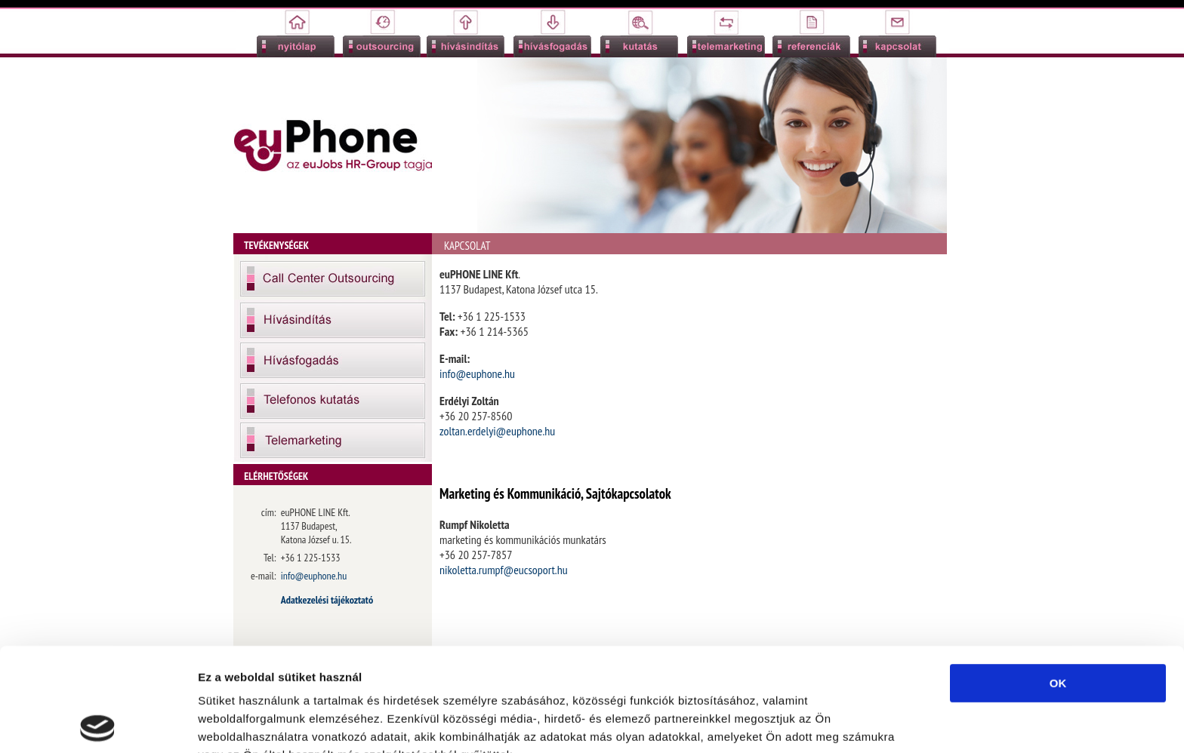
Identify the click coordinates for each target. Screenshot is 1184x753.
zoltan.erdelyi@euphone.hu (497, 430)
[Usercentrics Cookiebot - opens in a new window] (98, 723)
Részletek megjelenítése (264, 723)
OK (1058, 579)
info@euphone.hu (477, 373)
